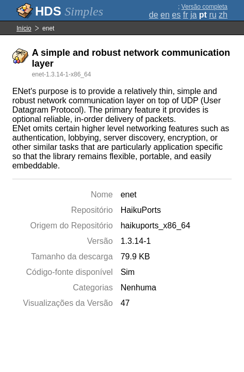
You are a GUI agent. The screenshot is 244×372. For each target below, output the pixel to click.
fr (185, 14)
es (176, 14)
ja (193, 14)
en (165, 14)
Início (24, 28)
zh (223, 14)
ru (212, 14)
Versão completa (204, 6)
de (153, 14)
